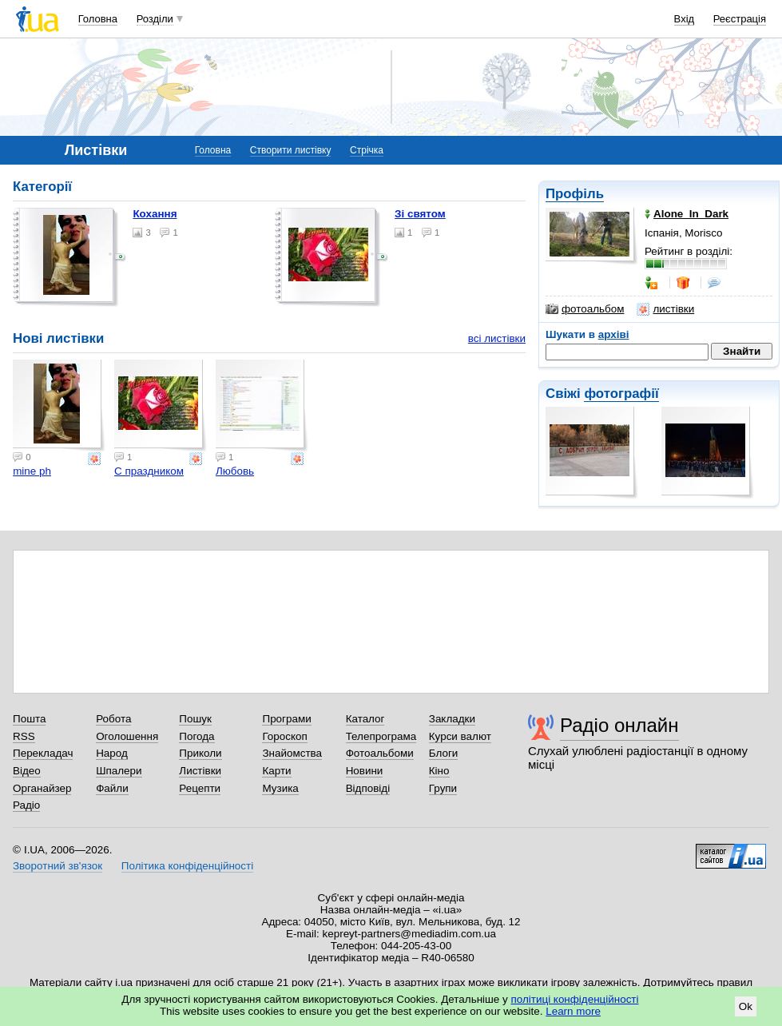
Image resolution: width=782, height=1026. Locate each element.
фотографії (621, 393)
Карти (276, 771)
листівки (665, 309)
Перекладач (43, 753)
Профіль (575, 193)
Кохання (155, 214)
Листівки (200, 771)
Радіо (26, 805)
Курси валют (460, 736)
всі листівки (497, 338)
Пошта (29, 719)
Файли (112, 788)
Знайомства (292, 753)
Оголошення (127, 736)
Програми (286, 719)
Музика (280, 788)
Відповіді (368, 788)
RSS (24, 736)
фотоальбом (585, 309)
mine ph (32, 471)
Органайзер (42, 788)
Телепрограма (381, 736)
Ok (745, 1006)
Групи (443, 788)
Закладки (452, 719)
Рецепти (199, 788)
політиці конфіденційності (575, 999)
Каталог (365, 719)
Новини (364, 771)
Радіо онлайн (619, 725)
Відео (27, 771)
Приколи (200, 753)
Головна (97, 19)
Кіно (439, 771)
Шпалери (118, 771)
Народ (112, 753)
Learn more (573, 1011)
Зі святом (420, 214)
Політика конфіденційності (187, 866)
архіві (613, 334)
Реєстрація (739, 19)
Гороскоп (284, 736)
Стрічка (366, 150)
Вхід (684, 19)
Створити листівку (290, 150)
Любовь (235, 471)
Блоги (443, 753)
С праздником (149, 471)
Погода (196, 736)
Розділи (155, 19)
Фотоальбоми (380, 753)
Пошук (195, 719)
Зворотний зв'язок (57, 866)
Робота (113, 719)
